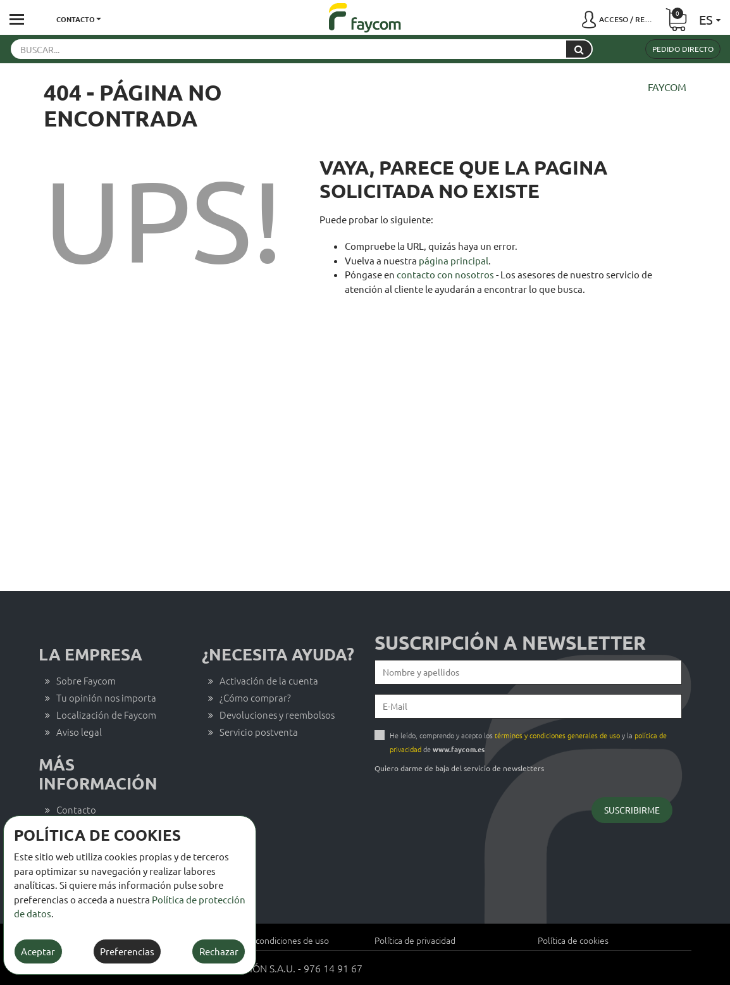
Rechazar (218, 951)
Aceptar (38, 951)
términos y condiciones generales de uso (557, 735)
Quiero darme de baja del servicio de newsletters (459, 768)
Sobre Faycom (86, 680)
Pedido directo (683, 49)
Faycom (667, 86)
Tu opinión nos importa (106, 697)
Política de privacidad (414, 940)
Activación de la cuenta (269, 680)
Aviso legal (79, 731)
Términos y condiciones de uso (270, 940)
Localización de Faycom (106, 714)
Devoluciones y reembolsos (277, 714)
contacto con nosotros (445, 274)
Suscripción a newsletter (510, 643)
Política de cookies (573, 940)
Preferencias (127, 951)
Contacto (76, 809)
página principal (453, 260)
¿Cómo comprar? (255, 697)
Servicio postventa (259, 731)
